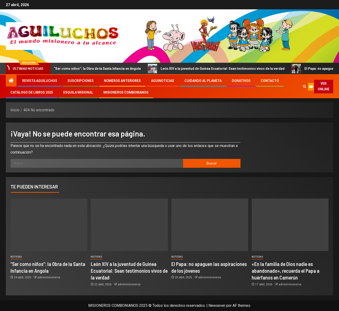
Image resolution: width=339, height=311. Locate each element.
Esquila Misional (78, 92)
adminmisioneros (48, 277)
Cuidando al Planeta (203, 81)
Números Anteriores (122, 81)
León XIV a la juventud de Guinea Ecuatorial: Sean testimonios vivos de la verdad (222, 68)
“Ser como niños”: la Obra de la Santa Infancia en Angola (97, 68)
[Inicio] (11, 81)
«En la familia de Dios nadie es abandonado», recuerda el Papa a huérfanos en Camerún (285, 271)
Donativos (241, 81)
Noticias (16, 256)
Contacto (270, 81)
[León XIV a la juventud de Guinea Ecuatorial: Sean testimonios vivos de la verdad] (129, 225)
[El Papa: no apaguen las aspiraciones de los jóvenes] (209, 225)
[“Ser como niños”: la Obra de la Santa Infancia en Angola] (49, 225)
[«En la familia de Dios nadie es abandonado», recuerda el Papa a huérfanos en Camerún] (290, 225)
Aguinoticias (162, 81)
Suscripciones (80, 81)
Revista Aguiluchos (39, 81)
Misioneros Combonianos (125, 92)
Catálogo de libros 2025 (32, 92)
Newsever (216, 305)
